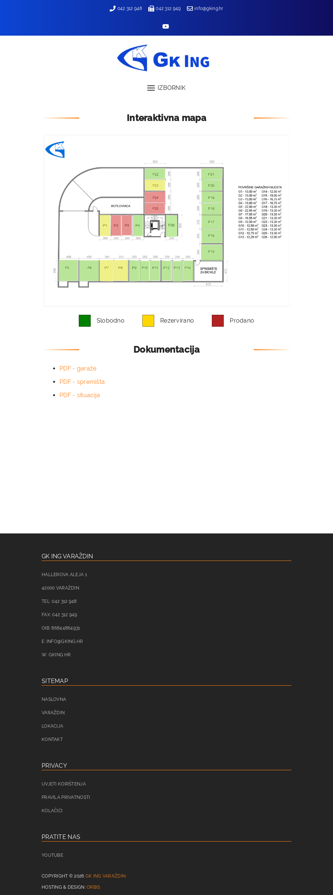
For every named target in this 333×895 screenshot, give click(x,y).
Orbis (93, 887)
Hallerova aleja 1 (64, 574)
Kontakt (52, 739)
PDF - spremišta (82, 381)
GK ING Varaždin (105, 876)
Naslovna (54, 699)
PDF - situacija (79, 395)
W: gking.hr (56, 654)
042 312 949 (164, 9)
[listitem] (105, 225)
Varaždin (53, 712)
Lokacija (52, 726)
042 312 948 (126, 9)
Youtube (52, 855)
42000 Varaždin (60, 588)
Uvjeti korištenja (64, 784)
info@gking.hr (205, 9)
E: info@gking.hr (62, 641)
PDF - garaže (77, 368)
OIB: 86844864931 (61, 628)
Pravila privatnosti (66, 797)
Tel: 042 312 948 (59, 601)
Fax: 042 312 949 (59, 614)
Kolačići (52, 810)
